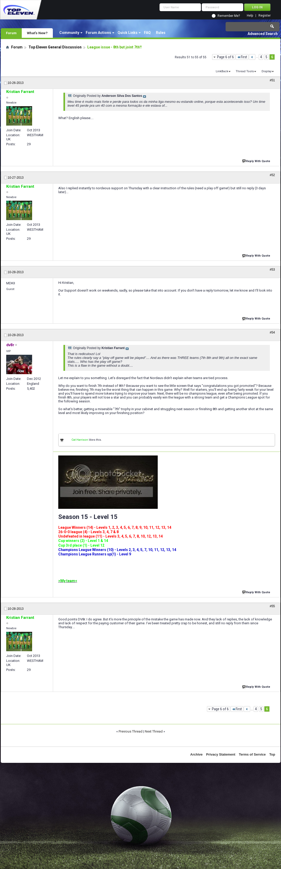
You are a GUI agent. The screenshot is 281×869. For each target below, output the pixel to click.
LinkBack (222, 71)
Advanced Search (263, 34)
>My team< (67, 581)
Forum (11, 33)
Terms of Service (252, 754)
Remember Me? (229, 16)
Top (272, 754)
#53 (272, 269)
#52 (272, 175)
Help (250, 15)
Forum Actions (98, 33)
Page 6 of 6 (225, 57)
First (242, 57)
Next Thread (154, 731)
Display (266, 71)
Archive (196, 754)
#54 (272, 332)
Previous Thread (130, 731)
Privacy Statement (220, 754)
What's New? (37, 33)
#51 (272, 80)
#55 (272, 606)
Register (264, 15)
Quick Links (128, 33)
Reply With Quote (256, 160)
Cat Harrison (79, 439)
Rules (160, 33)
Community (69, 33)
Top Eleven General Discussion (55, 47)
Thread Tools (245, 71)
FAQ (147, 33)
